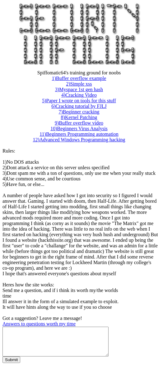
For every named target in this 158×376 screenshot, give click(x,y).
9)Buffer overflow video (79, 123)
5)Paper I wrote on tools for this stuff (79, 100)
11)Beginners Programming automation (79, 134)
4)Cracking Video (79, 95)
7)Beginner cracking (78, 111)
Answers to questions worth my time (39, 323)
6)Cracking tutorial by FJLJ (78, 106)
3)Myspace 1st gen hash (79, 89)
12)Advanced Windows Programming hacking (79, 139)
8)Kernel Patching (79, 117)
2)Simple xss (79, 83)
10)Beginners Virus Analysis (79, 128)
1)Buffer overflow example (79, 78)
